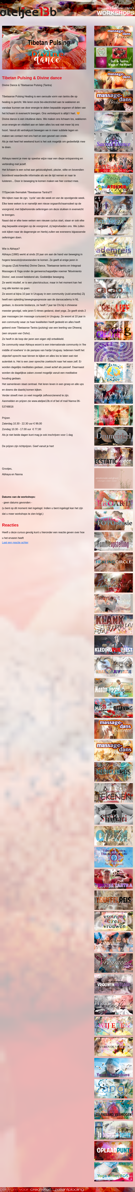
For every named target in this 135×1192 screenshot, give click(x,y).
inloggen (103, 8)
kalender (118, 8)
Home (3, 6)
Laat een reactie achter (15, 542)
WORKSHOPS (115, 13)
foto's (131, 8)
